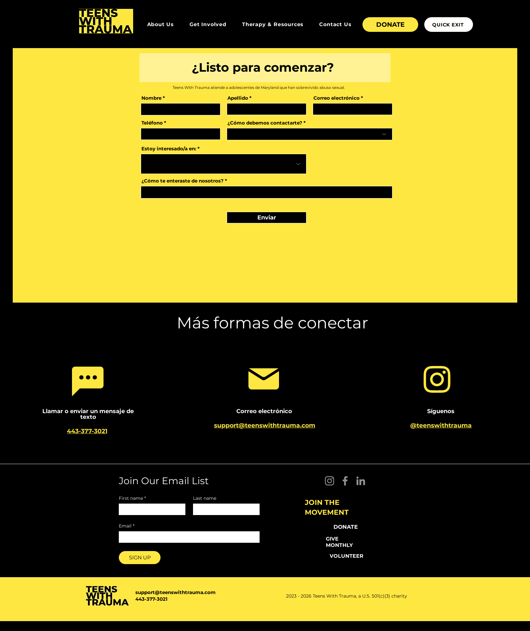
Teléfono (152, 122)
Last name (204, 498)
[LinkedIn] (361, 481)
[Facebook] (345, 481)
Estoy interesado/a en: (168, 148)
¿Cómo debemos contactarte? (264, 122)
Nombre (151, 98)
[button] (160, 24)
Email (126, 526)
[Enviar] (266, 217)
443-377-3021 (151, 599)
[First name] (150, 509)
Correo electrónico (336, 98)
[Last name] (224, 509)
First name (132, 498)
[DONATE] (390, 24)
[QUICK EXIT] (448, 24)
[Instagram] (329, 481)
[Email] (187, 537)
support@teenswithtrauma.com (175, 592)
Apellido (237, 98)
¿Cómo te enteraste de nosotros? (182, 180)
